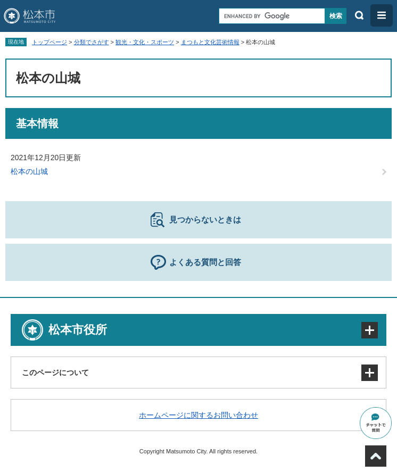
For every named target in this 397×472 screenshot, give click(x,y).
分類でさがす (91, 42)
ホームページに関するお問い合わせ (198, 415)
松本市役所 (77, 329)
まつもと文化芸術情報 (210, 42)
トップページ (49, 42)
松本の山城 (29, 171)
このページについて (55, 372)
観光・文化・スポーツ (144, 42)
